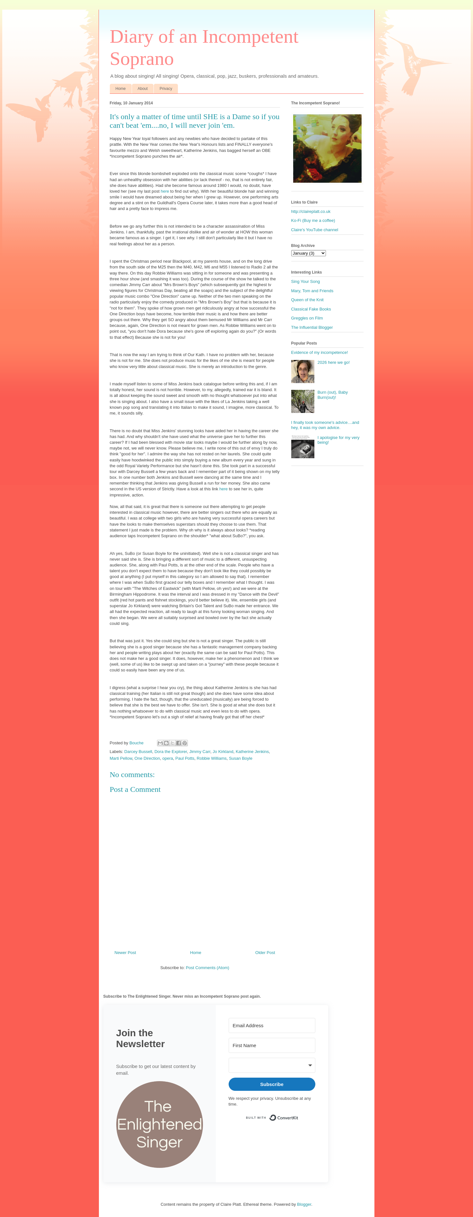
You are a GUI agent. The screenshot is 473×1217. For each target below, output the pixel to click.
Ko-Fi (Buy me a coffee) (313, 220)
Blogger (304, 1204)
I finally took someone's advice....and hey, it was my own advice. (325, 425)
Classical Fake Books (311, 309)
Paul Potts (184, 758)
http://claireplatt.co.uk (311, 211)
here (165, 191)
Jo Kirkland (223, 751)
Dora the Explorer (170, 751)
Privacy (166, 88)
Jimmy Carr (199, 751)
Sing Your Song (305, 281)
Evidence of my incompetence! (319, 352)
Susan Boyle (240, 758)
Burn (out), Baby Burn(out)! (333, 395)
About (143, 88)
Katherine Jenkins (252, 751)
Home (121, 88)
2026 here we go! (334, 362)
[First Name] (272, 1045)
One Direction (147, 758)
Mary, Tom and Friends (312, 290)
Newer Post (125, 952)
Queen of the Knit (307, 299)
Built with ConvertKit (298, 1115)
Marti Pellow (121, 758)
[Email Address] (272, 1025)
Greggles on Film (307, 318)
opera (167, 758)
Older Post (265, 952)
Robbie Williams (212, 758)
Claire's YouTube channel (314, 229)
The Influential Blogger (312, 327)
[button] (159, 1125)
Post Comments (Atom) (207, 967)
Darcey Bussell (138, 751)
